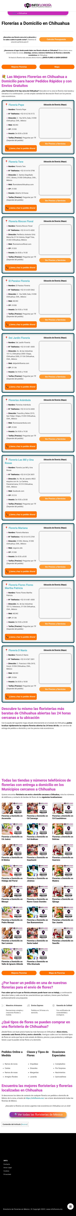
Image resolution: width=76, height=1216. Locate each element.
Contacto (7, 1164)
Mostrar (24, 1124)
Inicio (15, 13)
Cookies (6, 1171)
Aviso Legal (8, 1167)
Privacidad (7, 1174)
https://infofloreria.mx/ (35, 1098)
